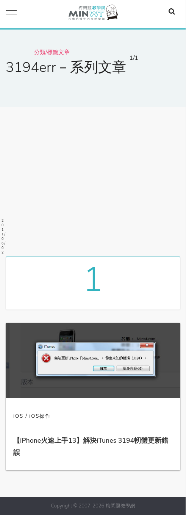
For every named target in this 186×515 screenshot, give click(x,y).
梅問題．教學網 (92, 14)
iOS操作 (40, 416)
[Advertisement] (93, 179)
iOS (18, 416)
